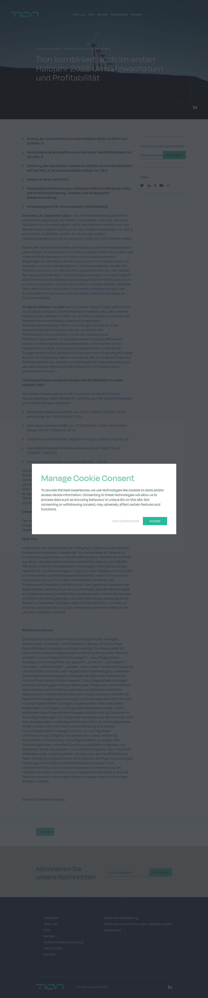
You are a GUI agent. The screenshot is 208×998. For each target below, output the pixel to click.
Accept (154, 520)
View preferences (125, 520)
